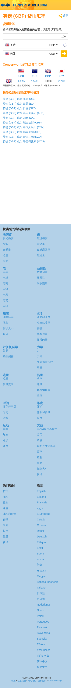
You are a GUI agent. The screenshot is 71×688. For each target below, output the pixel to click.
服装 (5, 322)
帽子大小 (8, 328)
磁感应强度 (43, 249)
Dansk (40, 530)
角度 (39, 440)
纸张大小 (42, 468)
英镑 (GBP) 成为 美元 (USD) (19, 98)
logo (35, 5)
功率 (39, 378)
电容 (5, 294)
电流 (5, 288)
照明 (5, 260)
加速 (5, 434)
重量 (39, 367)
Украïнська (43, 650)
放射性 (41, 277)
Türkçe (41, 644)
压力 (39, 462)
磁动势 (41, 243)
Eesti (40, 547)
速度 (5, 445)
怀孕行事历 (9, 406)
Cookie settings (55, 680)
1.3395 (21, 81)
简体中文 (42, 661)
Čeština (41, 525)
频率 (39, 451)
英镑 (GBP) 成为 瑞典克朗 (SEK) (22, 132)
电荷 (5, 283)
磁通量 (41, 255)
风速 (5, 428)
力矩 (39, 356)
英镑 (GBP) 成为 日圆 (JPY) (19, 108)
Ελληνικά (42, 542)
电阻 (5, 306)
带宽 (5, 350)
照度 (5, 255)
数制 (39, 457)
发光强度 (8, 238)
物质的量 (42, 339)
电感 (5, 277)
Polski (40, 615)
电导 (5, 271)
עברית (40, 559)
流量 (5, 378)
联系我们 (21, 680)
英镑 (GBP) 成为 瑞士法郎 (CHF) (22, 122)
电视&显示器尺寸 (47, 428)
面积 (39, 406)
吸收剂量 (42, 283)
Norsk (40, 610)
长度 (39, 417)
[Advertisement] (35, 184)
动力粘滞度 (43, 316)
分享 (63, 16)
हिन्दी (39, 564)
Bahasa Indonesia (47, 581)
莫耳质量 (42, 333)
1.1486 (34, 81)
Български (43, 513)
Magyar (41, 576)
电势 (5, 300)
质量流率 (8, 384)
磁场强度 (42, 238)
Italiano (41, 587)
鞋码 (5, 333)
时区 (5, 417)
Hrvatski (42, 570)
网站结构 (32, 680)
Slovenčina (43, 632)
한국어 (41, 598)
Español (42, 496)
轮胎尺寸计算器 (46, 445)
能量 (39, 384)
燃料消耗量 (43, 389)
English (41, 491)
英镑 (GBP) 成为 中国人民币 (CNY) (23, 127)
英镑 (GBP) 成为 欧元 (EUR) (19, 103)
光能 (5, 243)
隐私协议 (42, 680)
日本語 (41, 593)
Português (43, 621)
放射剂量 (42, 271)
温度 (39, 395)
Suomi (40, 553)
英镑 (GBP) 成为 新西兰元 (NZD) (22, 136)
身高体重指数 (45, 361)
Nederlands (44, 604)
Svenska (42, 638)
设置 (13, 680)
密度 (39, 328)
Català (40, 519)
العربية (40, 508)
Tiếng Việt (43, 655)
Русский (42, 627)
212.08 (61, 81)
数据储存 (8, 356)
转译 (39, 474)
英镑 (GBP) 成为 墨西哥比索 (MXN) (24, 141)
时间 (5, 412)
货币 (39, 434)
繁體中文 (42, 667)
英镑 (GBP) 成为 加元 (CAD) (19, 117)
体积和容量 (43, 412)
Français (42, 502)
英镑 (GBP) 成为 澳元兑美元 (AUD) (23, 113)
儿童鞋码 (8, 316)
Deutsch (42, 536)
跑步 (5, 440)
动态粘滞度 (43, 322)
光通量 (7, 249)
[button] (31, 45)
